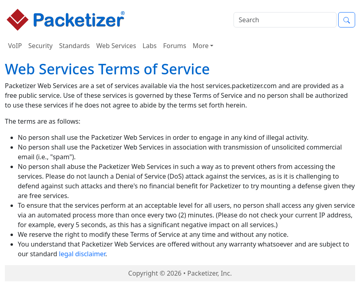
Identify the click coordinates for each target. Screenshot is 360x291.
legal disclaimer (82, 253)
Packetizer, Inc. (209, 273)
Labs (150, 45)
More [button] (201, 45)
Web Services (116, 45)
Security (40, 45)
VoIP (15, 45)
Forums (174, 45)
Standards (74, 45)
